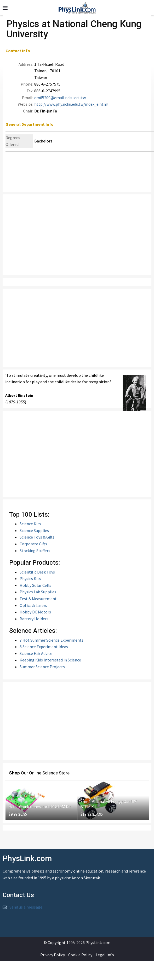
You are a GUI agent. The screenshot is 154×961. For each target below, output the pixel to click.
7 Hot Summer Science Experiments (51, 640)
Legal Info (105, 954)
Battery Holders (34, 618)
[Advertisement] (77, 234)
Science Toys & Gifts (37, 537)
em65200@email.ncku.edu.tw (60, 97)
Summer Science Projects (42, 666)
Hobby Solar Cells (35, 585)
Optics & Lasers (33, 605)
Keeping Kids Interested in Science (50, 659)
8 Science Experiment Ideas (44, 646)
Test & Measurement (38, 598)
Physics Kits (30, 578)
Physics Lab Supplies (38, 591)
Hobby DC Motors (35, 611)
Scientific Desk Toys (37, 572)
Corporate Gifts (33, 543)
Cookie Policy (80, 954)
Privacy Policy (52, 954)
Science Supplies (34, 530)
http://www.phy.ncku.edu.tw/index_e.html (71, 104)
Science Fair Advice (36, 653)
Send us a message (25, 907)
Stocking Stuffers (35, 550)
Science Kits (30, 523)
